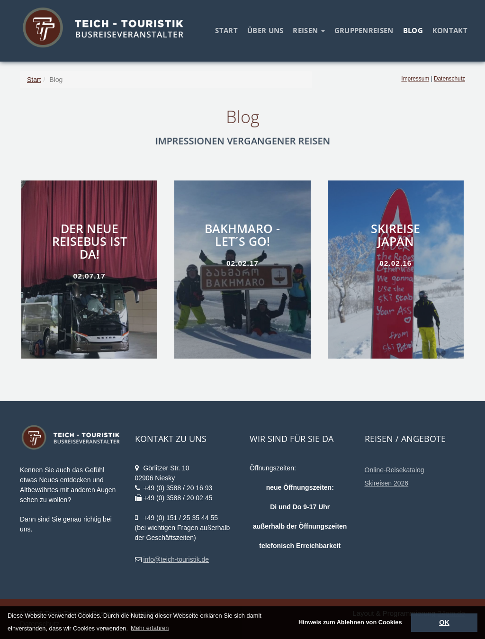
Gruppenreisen (364, 31)
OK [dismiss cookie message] (444, 622)
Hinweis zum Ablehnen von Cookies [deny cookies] (350, 622)
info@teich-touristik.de (176, 559)
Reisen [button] (308, 31)
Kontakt (449, 31)
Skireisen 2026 (387, 483)
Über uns (265, 31)
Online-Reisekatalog (394, 470)
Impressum (415, 78)
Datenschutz (449, 78)
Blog (413, 31)
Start (226, 31)
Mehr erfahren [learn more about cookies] (150, 627)
